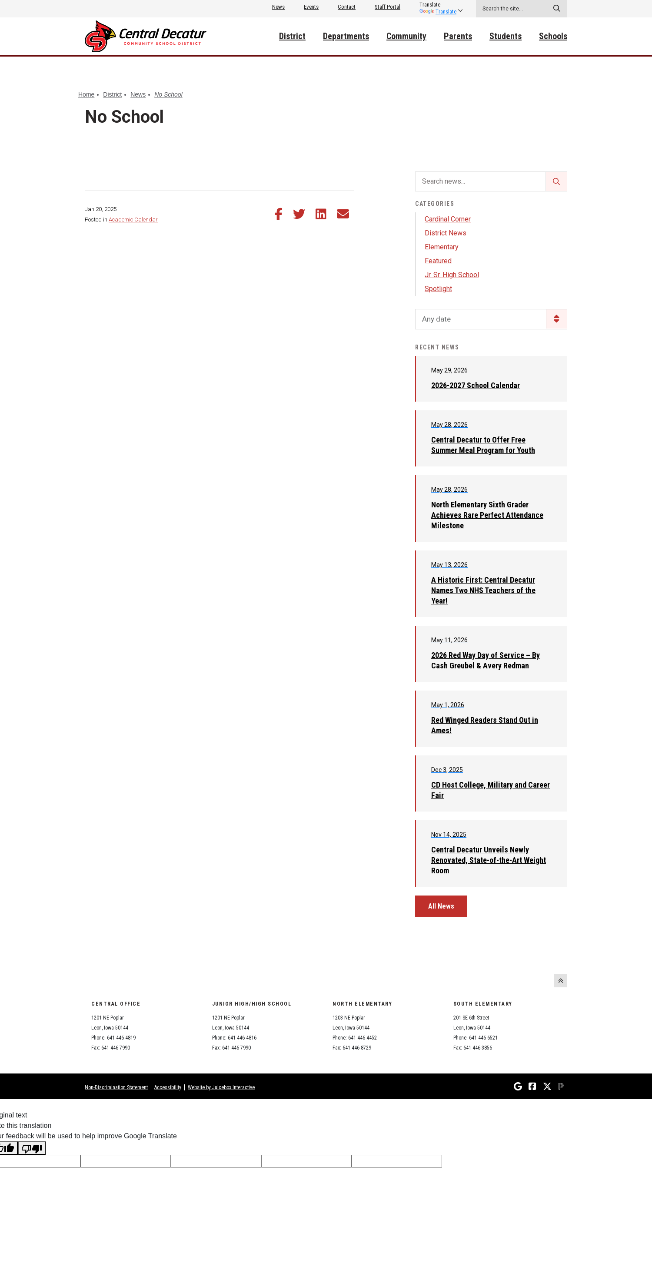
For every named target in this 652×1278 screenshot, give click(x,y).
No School (168, 94)
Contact (347, 6)
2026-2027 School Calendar (475, 385)
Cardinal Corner (448, 219)
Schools (553, 36)
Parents (458, 36)
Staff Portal (387, 6)
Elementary (442, 247)
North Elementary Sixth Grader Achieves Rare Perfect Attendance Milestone (487, 515)
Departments (346, 36)
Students (505, 36)
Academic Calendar (133, 219)
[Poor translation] (32, 1148)
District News (445, 233)
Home (86, 94)
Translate (437, 11)
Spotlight (438, 289)
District (292, 36)
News (278, 6)
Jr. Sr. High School (452, 275)
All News (441, 906)
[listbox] (437, 4)
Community (406, 36)
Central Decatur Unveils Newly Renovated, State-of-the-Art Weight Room (488, 860)
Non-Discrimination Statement (116, 1087)
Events (311, 6)
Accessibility (167, 1087)
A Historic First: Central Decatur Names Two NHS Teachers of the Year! (483, 590)
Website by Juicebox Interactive (221, 1087)
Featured (438, 261)
